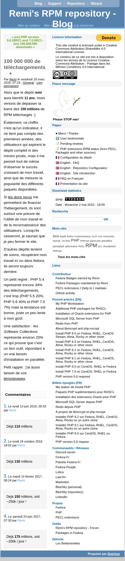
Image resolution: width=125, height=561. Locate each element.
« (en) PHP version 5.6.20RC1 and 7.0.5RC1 (24, 38)
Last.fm (61, 477)
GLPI (94, 236)
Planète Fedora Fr (68, 462)
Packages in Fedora (69, 532)
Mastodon (62, 482)
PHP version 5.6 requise (72, 441)
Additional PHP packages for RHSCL (81, 308)
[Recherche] (78, 219)
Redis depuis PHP (68, 407)
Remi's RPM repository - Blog (62, 18)
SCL (100, 246)
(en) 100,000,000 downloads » (25, 45)
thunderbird (109, 246)
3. (5, 476)
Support (54, 4)
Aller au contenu (29, 25)
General (28, 82)
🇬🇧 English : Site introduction (75, 173)
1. (5, 406)
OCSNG (66, 240)
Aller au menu (53, 25)
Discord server (65, 452)
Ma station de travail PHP (73, 387)
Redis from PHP (67, 323)
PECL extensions (67, 517)
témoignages (14, 378)
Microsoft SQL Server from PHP (77, 318)
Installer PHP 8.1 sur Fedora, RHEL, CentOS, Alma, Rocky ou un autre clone (87, 426)
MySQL (57, 240)
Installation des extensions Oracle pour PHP (86, 397)
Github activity (65, 293)
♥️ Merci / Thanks (67, 133)
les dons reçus (20, 197)
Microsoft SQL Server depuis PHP (79, 402)
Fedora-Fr (62, 457)
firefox (70, 236)
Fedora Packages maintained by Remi (82, 283)
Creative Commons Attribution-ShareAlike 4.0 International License (86, 49)
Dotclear (114, 553)
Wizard (96, 4)
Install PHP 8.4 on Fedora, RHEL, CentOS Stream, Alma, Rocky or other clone (85, 335)
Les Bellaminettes (68, 543)
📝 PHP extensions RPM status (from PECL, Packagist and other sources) (86, 150)
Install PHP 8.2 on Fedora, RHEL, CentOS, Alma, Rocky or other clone (85, 351)
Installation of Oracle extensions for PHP (83, 313)
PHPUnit (84, 240)
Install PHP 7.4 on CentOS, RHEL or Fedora (86, 371)
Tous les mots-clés (71, 257)
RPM (91, 245)
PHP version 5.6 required (73, 376)
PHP (75, 240)
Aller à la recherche (80, 25)
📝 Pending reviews (69, 143)
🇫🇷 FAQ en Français (70, 178)
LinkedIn (61, 497)
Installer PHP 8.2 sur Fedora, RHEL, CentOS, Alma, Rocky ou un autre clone (87, 418)
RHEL (82, 246)
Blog (38, 4)
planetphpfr (58, 246)
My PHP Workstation (70, 303)
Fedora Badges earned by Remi (78, 278)
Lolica (60, 472)
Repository (76, 4)
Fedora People (66, 467)
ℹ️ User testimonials (70, 138)
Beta (56, 236)
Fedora (60, 507)
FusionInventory (82, 236)
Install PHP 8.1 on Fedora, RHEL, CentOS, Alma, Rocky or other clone (85, 360)
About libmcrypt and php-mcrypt (77, 328)
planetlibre (106, 240)
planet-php (95, 240)
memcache (108, 236)
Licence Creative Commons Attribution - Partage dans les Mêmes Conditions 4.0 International (83, 64)
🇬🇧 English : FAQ (67, 162)
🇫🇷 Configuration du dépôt (74, 157)
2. (5, 441)
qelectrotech (71, 246)
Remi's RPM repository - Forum (77, 528)
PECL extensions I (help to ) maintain (81, 288)
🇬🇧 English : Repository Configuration (81, 168)
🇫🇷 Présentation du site (72, 183)
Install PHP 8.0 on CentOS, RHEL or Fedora (86, 366)
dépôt (63, 236)
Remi (13, 79)
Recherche (60, 211)
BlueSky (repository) (70, 492)
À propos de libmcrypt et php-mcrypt (80, 411)
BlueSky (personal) (69, 487)
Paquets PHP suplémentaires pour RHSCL (85, 392)
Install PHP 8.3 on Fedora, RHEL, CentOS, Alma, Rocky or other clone (85, 343)
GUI (100, 236)
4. (5, 516)
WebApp (57, 250)
